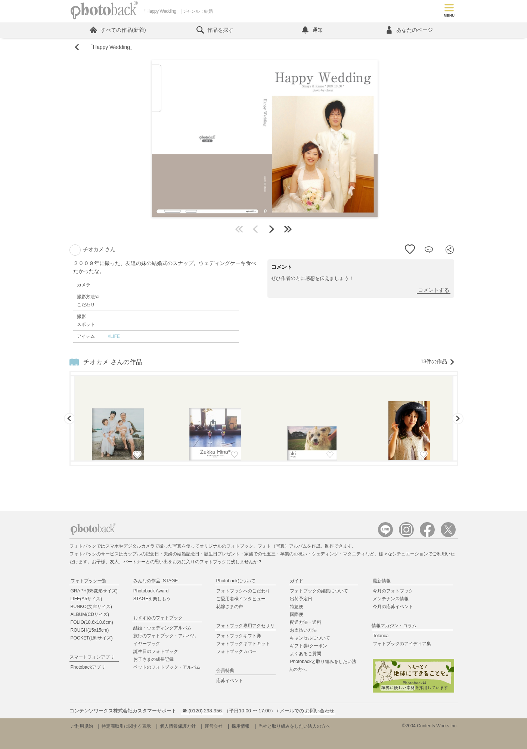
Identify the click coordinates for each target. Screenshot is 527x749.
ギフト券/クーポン (308, 645)
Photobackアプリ (88, 667)
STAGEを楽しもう (152, 598)
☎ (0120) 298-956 (202, 710)
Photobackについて (236, 580)
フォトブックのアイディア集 (402, 643)
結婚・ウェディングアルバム (162, 628)
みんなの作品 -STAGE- (156, 580)
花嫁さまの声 (229, 606)
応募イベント (229, 680)
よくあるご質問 (305, 653)
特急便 (296, 606)
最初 (239, 229)
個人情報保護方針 (178, 726)
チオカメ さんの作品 (112, 362)
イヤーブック (146, 643)
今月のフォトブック (393, 591)
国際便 (296, 614)
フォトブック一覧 (88, 580)
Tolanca (380, 635)
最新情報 (382, 580)
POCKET (92, 638)
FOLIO (92, 622)
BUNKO (91, 606)
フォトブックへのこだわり (243, 591)
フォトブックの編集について (319, 591)
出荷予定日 (301, 598)
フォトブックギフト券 (238, 635)
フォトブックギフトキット (243, 643)
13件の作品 (438, 361)
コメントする (433, 290)
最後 (288, 229)
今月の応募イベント (393, 606)
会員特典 (225, 670)
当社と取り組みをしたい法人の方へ (294, 726)
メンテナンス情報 (391, 598)
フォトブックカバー (236, 651)
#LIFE (114, 336)
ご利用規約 (82, 726)
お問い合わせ (319, 710)
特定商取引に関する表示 (126, 726)
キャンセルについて (310, 638)
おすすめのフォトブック (158, 617)
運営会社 (214, 726)
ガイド (296, 580)
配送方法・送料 (305, 622)
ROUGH (90, 630)
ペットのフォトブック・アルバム (167, 667)
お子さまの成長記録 (153, 659)
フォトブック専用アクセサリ (245, 625)
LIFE (86, 598)
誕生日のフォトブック (155, 651)
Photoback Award (151, 591)
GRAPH (94, 591)
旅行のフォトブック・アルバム (164, 635)
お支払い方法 (303, 630)
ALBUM (90, 614)
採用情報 (240, 726)
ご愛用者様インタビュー (241, 598)
